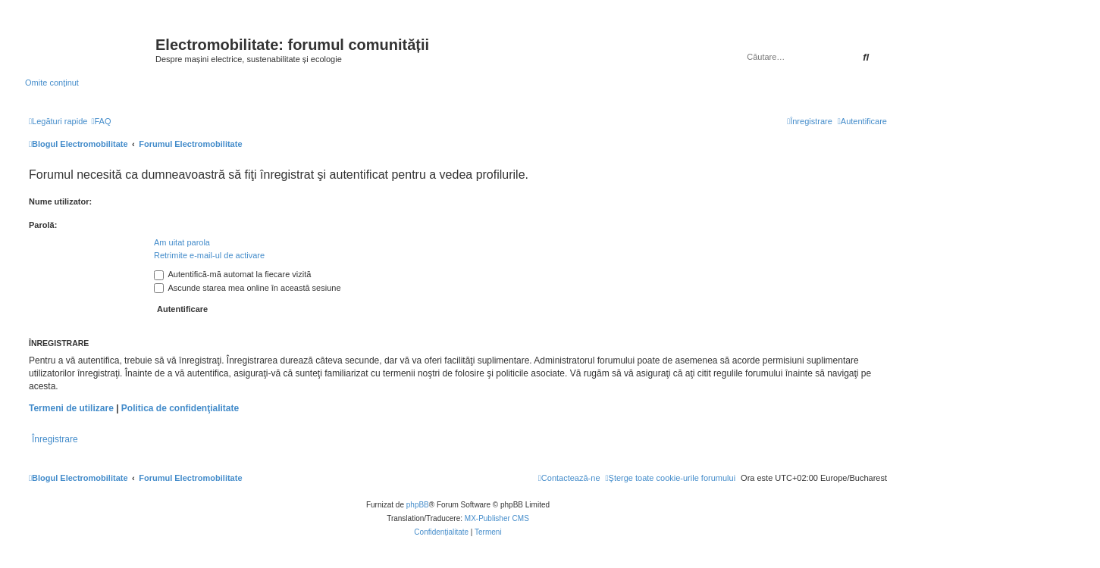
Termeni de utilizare (71, 408)
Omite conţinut (52, 82)
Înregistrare (55, 439)
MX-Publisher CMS (497, 518)
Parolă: (43, 224)
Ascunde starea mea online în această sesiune (247, 287)
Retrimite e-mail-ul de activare (209, 255)
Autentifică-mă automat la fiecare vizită (232, 274)
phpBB (417, 505)
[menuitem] (101, 121)
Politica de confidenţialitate (180, 408)
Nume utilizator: (60, 201)
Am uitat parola (182, 242)
